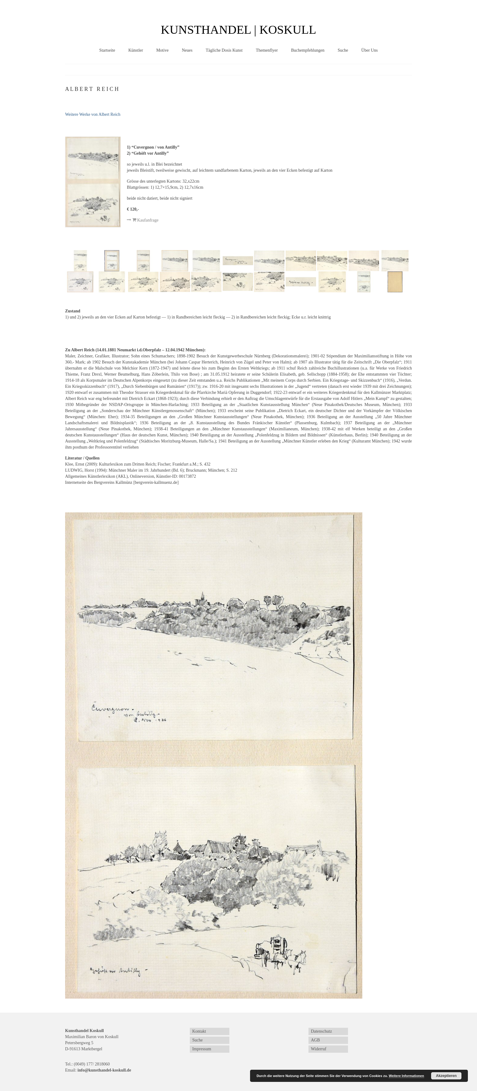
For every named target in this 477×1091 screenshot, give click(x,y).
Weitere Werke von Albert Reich (92, 114)
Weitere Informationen (406, 1076)
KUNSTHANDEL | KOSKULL (238, 29)
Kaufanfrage (142, 220)
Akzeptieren (446, 1076)
